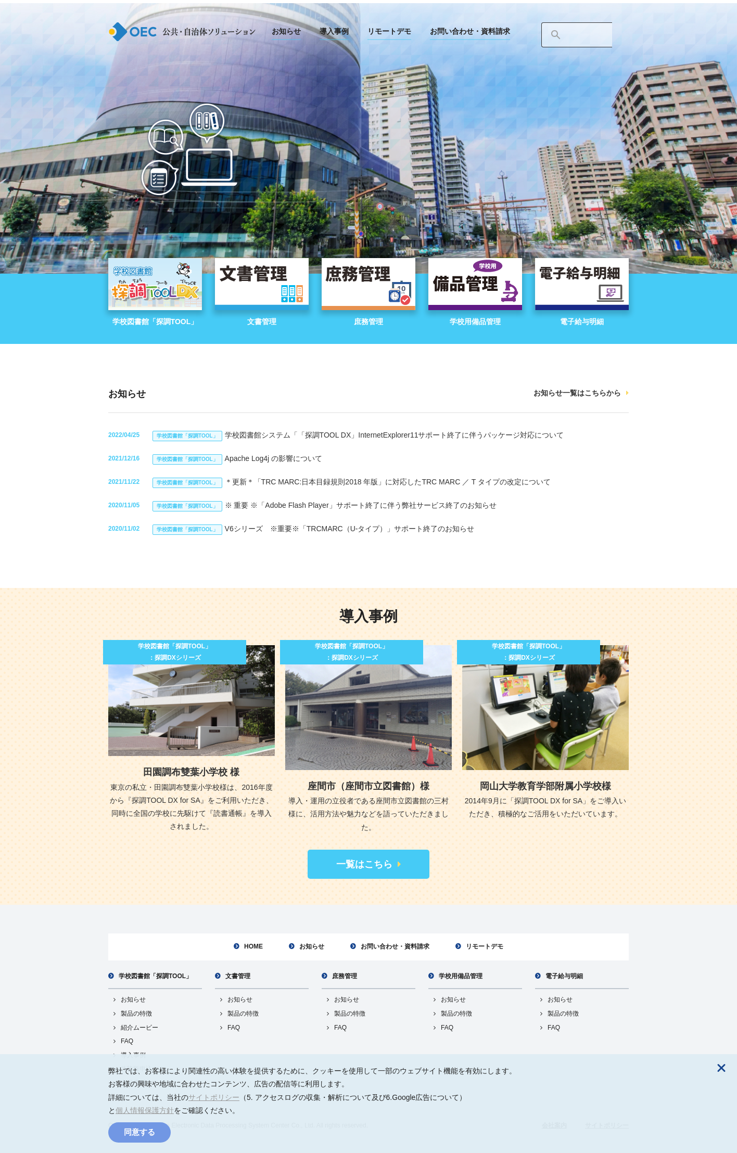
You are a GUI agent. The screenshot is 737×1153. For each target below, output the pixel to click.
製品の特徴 (136, 1013)
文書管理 (237, 976)
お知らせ (286, 31)
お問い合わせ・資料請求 (470, 31)
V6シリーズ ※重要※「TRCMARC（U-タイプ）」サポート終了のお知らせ (313, 528)
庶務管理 (344, 976)
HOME (253, 946)
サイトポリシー (213, 1097)
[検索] (576, 34)
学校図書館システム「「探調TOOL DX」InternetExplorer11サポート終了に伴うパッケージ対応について (358, 435)
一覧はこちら (364, 864)
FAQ (127, 1041)
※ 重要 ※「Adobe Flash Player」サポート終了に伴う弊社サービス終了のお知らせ (325, 505)
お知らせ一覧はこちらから (577, 393)
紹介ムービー (139, 1027)
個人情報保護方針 (145, 1110)
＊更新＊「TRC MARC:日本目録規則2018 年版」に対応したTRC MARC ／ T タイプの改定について (352, 482)
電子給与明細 (564, 976)
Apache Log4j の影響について (237, 458)
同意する (139, 1132)
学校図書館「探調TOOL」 (155, 976)
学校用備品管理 (460, 976)
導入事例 (334, 31)
